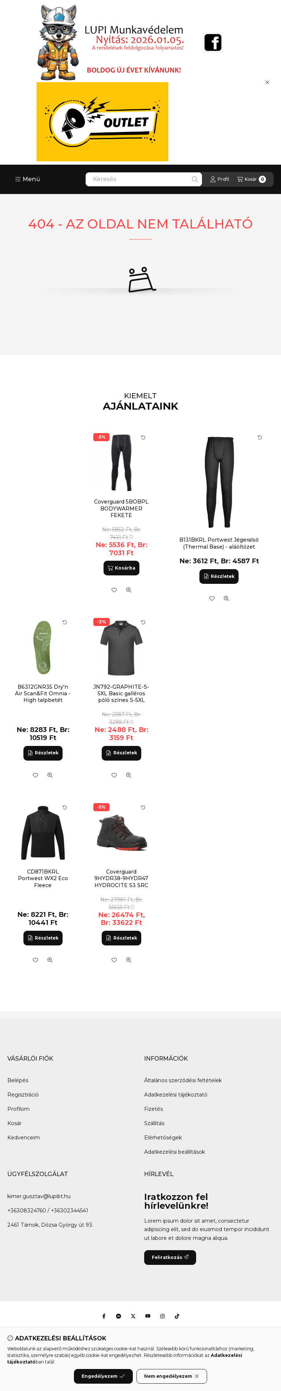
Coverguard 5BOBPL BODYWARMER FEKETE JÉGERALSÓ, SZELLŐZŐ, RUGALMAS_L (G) (121, 518)
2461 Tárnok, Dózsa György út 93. (50, 1225)
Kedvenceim (23, 1137)
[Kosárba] (121, 568)
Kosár (14, 1123)
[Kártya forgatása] (259, 437)
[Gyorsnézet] (226, 598)
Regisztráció (23, 1094)
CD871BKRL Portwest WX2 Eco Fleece (43, 878)
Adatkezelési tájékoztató (175, 1094)
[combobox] (143, 179)
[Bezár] (267, 82)
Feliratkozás (170, 1257)
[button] (27, 179)
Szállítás (154, 1123)
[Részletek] (219, 576)
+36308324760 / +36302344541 (47, 1210)
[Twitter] (133, 1316)
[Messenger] (118, 1316)
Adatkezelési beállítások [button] (174, 1152)
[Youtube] (147, 1316)
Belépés (17, 1080)
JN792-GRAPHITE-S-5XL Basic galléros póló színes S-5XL (121, 693)
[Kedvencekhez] (212, 598)
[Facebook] (104, 1316)
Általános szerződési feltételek (183, 1080)
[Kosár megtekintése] (251, 179)
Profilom (18, 1109)
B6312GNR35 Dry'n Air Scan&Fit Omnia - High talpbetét (43, 693)
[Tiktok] (177, 1316)
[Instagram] (162, 1316)
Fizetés (153, 1109)
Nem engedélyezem (171, 1376)
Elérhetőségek (163, 1137)
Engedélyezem (103, 1376)
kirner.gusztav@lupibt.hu (39, 1196)
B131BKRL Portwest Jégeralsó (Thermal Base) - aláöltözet (219, 543)
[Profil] (219, 179)
